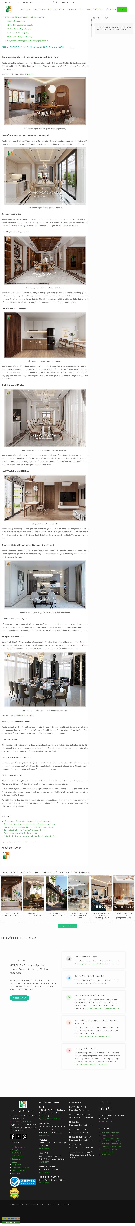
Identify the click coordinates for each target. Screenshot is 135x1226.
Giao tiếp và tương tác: (17, 21)
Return (33, 842)
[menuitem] (25, 9)
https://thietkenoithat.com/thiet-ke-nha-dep (94, 1038)
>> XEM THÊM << (67, 926)
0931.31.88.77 (44, 1121)
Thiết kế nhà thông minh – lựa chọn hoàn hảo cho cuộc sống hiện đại (29, 836)
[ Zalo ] (5, 1218)
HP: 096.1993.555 (44, 2)
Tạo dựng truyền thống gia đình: (21, 25)
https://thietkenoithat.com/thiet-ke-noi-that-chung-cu (98, 965)
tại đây (30, 74)
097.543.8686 (15, 1124)
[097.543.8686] (12, 1222)
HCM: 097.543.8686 (29, 2)
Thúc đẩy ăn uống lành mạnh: (20, 29)
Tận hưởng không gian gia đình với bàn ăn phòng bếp (25, 17)
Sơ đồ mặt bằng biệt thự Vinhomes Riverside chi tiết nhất (25, 830)
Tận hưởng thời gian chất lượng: (21, 37)
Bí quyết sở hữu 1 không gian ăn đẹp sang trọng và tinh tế (27, 41)
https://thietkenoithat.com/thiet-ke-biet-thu (91, 984)
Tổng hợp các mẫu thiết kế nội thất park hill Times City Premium (27, 821)
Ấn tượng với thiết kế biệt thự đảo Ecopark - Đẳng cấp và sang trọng (29, 824)
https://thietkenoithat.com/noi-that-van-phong (102, 1010)
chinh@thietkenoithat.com (63, 2)
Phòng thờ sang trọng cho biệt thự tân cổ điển (21, 833)
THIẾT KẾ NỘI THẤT (19, 999)
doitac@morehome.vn (106, 1124)
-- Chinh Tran (70, 48)
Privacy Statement (52, 1207)
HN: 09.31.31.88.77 (12, 2)
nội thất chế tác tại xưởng (24, 715)
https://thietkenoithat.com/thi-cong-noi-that (91, 1066)
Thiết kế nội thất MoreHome (34, 1207)
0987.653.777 (26, 1124)
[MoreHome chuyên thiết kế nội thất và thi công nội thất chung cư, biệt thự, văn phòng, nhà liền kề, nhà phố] (8, 9)
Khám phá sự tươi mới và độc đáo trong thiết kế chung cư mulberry (28, 827)
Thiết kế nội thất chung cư (110, 1135)
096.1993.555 (44, 1138)
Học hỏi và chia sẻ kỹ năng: (19, 33)
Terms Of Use (65, 1207)
